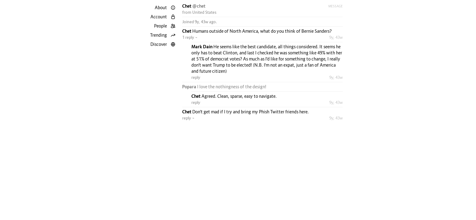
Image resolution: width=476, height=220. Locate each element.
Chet (187, 6)
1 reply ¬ (189, 37)
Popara (189, 86)
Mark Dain (202, 46)
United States (204, 12)
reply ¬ (188, 118)
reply (195, 77)
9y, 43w (336, 37)
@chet (198, 6)
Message (335, 6)
